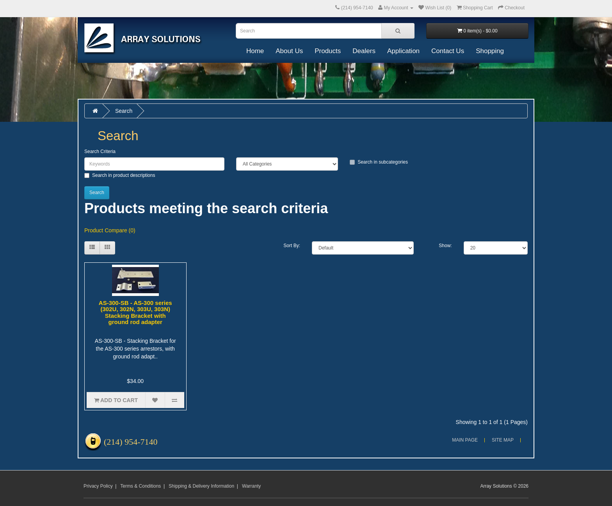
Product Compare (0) (109, 230)
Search (123, 111)
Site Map (503, 440)
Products (328, 51)
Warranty (251, 486)
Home (255, 51)
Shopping (490, 51)
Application (403, 51)
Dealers (363, 51)
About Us (289, 51)
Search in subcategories (379, 162)
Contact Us (447, 51)
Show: (445, 245)
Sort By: (291, 245)
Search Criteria (100, 151)
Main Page (465, 440)
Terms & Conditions (140, 486)
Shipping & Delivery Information (201, 486)
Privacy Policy (98, 486)
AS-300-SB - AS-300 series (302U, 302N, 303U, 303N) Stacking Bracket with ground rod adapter (135, 312)
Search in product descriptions (119, 175)
